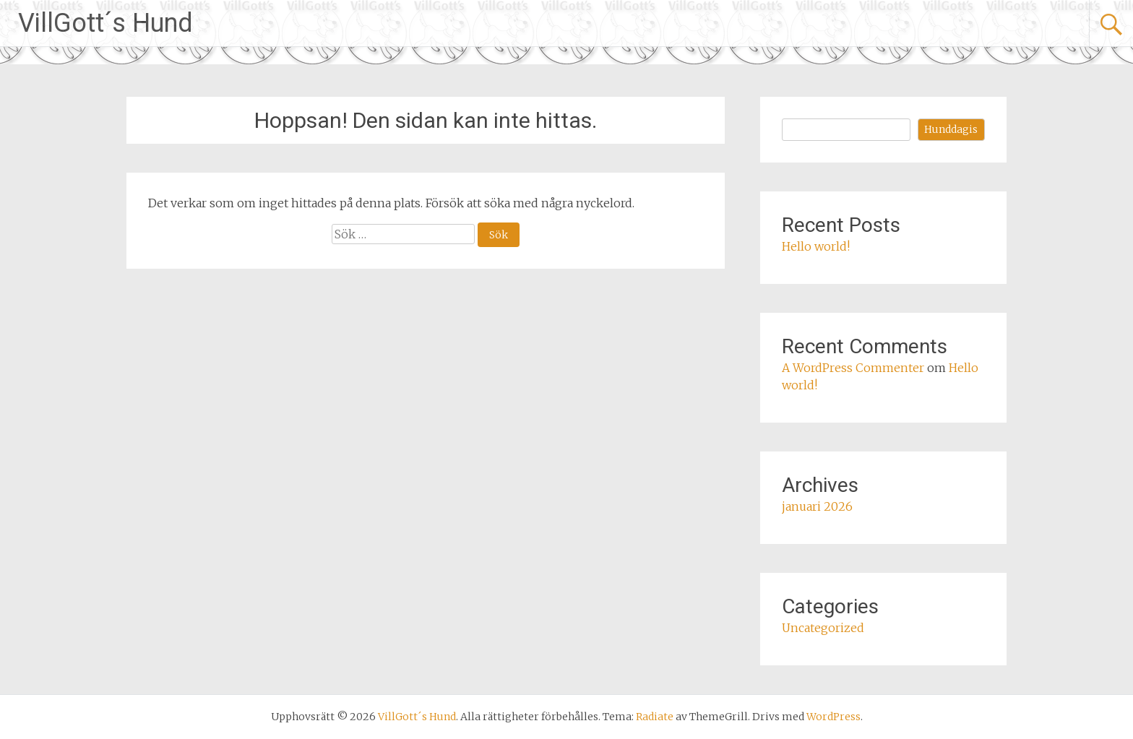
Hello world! (816, 246)
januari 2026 (817, 506)
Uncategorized (823, 628)
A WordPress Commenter (853, 367)
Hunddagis (951, 129)
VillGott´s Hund (105, 23)
